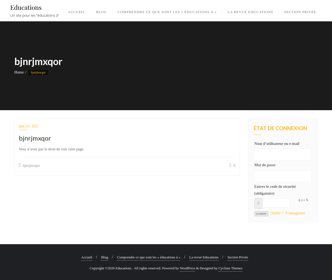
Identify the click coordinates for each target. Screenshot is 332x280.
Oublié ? (276, 213)
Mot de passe (265, 165)
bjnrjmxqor (29, 165)
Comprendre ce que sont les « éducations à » (148, 257)
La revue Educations (204, 257)
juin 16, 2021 (29, 126)
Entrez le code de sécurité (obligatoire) (275, 190)
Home (19, 72)
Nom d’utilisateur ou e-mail (276, 144)
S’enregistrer (295, 213)
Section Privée (237, 257)
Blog (104, 257)
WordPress (187, 268)
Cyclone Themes (230, 268)
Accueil (86, 257)
